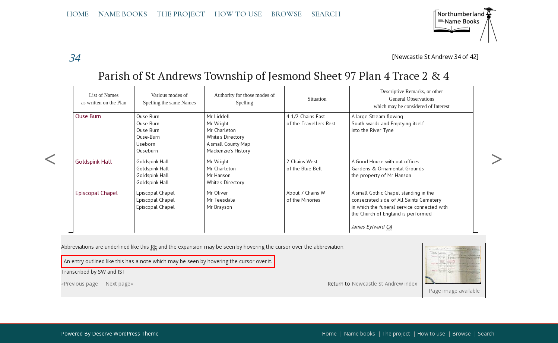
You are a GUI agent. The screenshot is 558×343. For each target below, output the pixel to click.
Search (325, 14)
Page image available (454, 290)
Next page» (119, 283)
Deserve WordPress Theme (125, 333)
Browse (286, 14)
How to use (238, 14)
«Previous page (79, 283)
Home (78, 14)
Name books (122, 14)
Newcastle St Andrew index (384, 283)
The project (180, 14)
